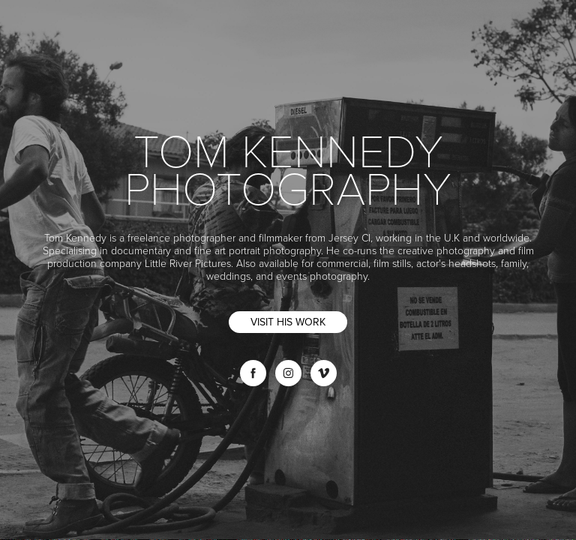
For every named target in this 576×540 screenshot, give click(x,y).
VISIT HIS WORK (288, 321)
